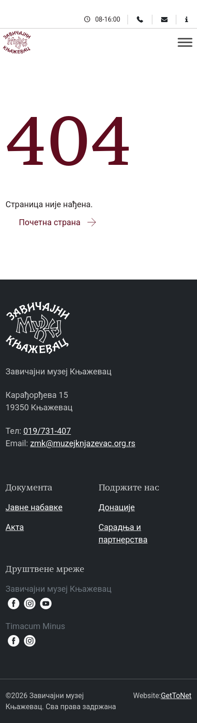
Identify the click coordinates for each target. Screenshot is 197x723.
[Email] (164, 19)
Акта (15, 527)
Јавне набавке (34, 507)
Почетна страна (58, 222)
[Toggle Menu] (185, 42)
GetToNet (176, 695)
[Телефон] (140, 19)
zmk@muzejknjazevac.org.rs (82, 443)
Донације (116, 507)
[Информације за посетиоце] (187, 19)
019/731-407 (47, 431)
